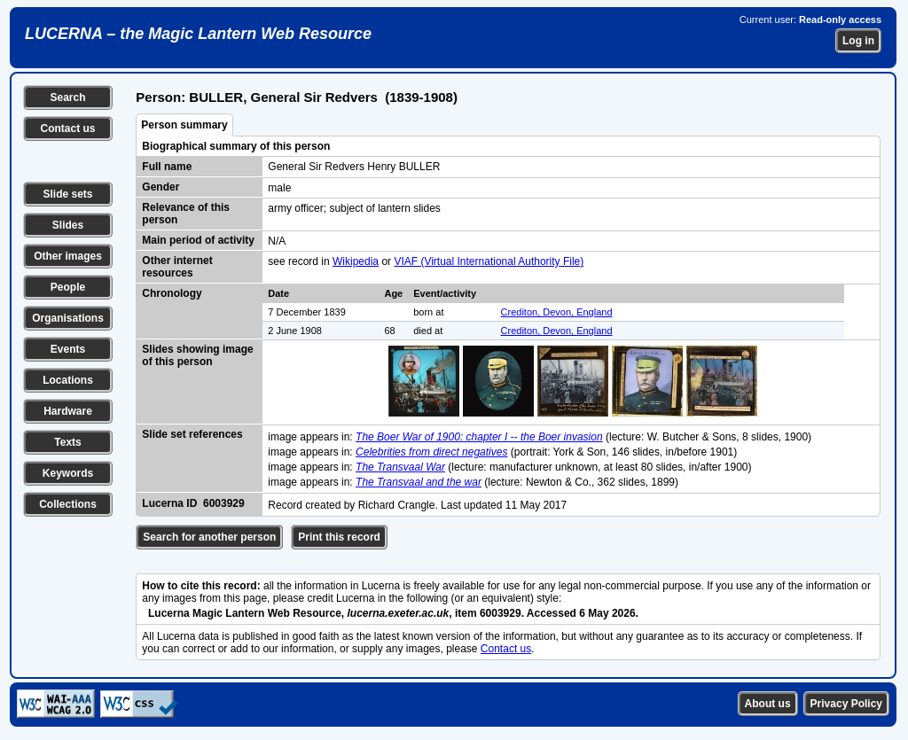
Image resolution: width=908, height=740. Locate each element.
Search (67, 97)
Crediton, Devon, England (557, 312)
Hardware (67, 411)
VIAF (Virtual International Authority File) (488, 261)
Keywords (68, 473)
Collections (68, 504)
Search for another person (209, 537)
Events (68, 349)
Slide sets (67, 194)
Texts (67, 442)
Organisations (68, 318)
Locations (68, 380)
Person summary (184, 125)
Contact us (67, 128)
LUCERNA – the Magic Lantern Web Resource (198, 34)
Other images (68, 256)
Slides (67, 225)
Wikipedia (356, 261)
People (68, 287)
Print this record (339, 537)
